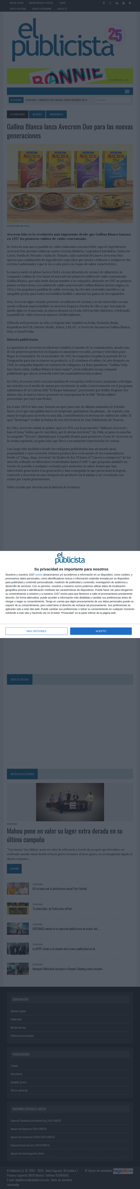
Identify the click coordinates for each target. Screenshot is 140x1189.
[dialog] (70, 594)
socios (38, 574)
